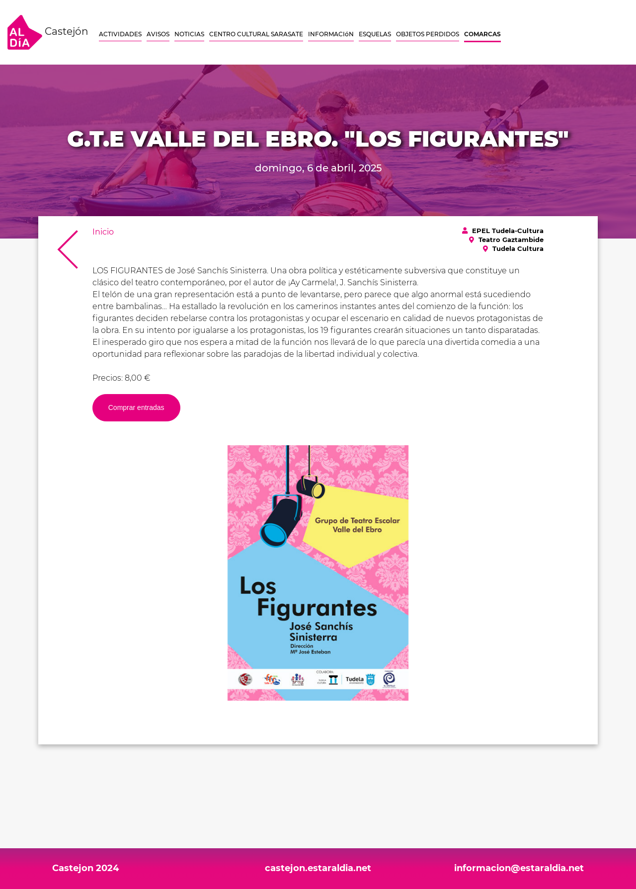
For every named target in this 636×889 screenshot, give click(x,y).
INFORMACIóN (331, 34)
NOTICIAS (189, 34)
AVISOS (158, 34)
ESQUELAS (375, 34)
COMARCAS (482, 34)
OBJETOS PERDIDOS (427, 34)
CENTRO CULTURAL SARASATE (256, 34)
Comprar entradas (136, 407)
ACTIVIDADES (120, 34)
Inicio (103, 232)
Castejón (47, 32)
